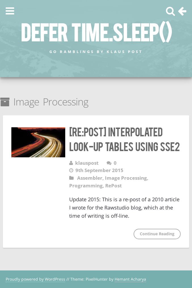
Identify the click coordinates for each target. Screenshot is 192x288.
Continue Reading (157, 233)
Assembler (89, 178)
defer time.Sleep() (96, 31)
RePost (113, 185)
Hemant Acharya (130, 279)
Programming (86, 185)
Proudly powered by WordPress (35, 279)
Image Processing (126, 178)
